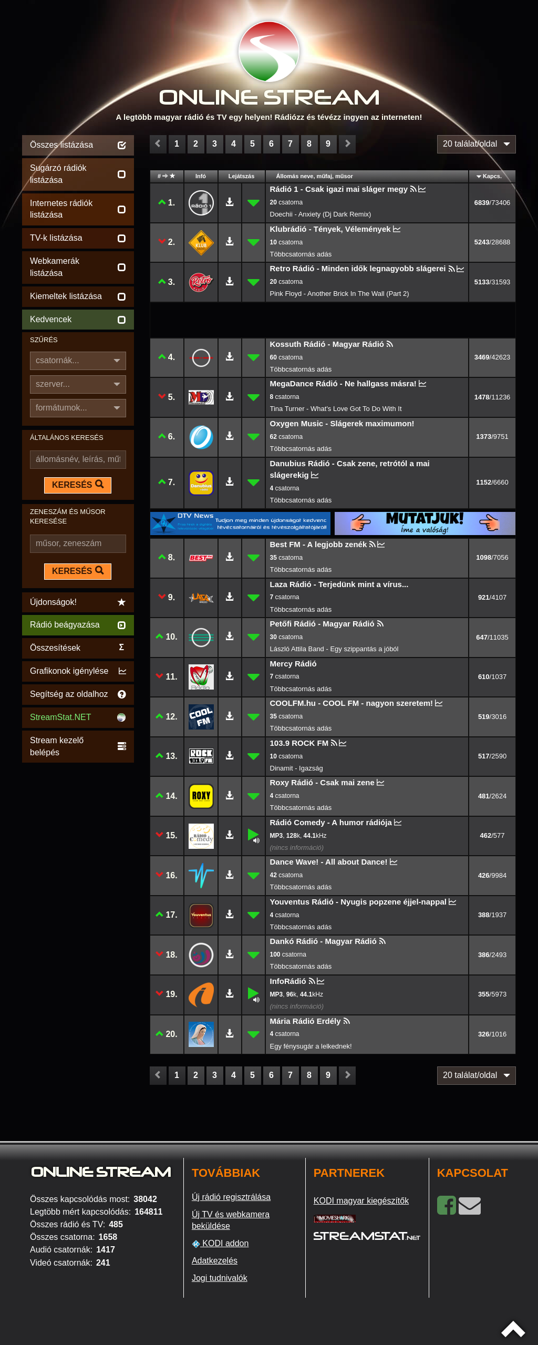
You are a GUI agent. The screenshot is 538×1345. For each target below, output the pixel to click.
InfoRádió (288, 981)
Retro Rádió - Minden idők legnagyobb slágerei (358, 268)
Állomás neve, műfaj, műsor (314, 176)
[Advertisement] (78, 923)
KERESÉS (78, 484)
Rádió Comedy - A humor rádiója (331, 822)
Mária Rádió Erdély (305, 1021)
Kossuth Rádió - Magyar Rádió (327, 344)
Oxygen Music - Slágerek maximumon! (342, 423)
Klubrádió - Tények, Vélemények (330, 228)
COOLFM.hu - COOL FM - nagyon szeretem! (351, 703)
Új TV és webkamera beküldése (231, 1220)
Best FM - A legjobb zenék (318, 544)
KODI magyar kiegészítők (361, 1200)
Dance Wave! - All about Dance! (329, 861)
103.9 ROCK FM (299, 742)
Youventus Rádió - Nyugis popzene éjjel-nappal (358, 901)
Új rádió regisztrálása (231, 1197)
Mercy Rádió (293, 663)
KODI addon (220, 1243)
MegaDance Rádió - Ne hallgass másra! (343, 383)
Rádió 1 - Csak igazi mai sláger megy (339, 188)
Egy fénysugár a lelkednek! (311, 1046)
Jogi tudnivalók (219, 1278)
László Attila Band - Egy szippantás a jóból (334, 649)
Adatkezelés (214, 1260)
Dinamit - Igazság (296, 768)
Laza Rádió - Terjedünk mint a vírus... (339, 584)
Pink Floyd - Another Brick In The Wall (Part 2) (339, 293)
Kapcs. (492, 176)
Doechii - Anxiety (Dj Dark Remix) (320, 214)
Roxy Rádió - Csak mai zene (322, 782)
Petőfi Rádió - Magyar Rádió (322, 623)
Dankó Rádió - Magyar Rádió (323, 941)
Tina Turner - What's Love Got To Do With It (336, 409)
